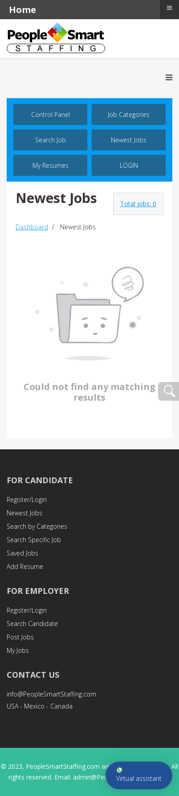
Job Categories (129, 114)
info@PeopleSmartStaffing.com (51, 694)
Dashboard (32, 227)
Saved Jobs (22, 553)
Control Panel (50, 114)
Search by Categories (37, 526)
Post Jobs (20, 637)
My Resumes (51, 165)
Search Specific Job (34, 539)
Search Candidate (32, 623)
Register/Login (27, 499)
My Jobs (18, 650)
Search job (50, 140)
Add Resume (25, 566)
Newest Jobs (128, 140)
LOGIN (129, 165)
